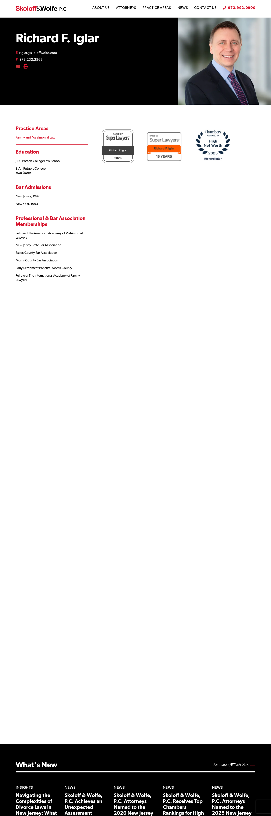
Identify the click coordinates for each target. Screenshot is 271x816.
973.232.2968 (29, 60)
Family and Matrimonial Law (35, 137)
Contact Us (205, 8)
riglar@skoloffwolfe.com (36, 53)
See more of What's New (231, 765)
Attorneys (126, 8)
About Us (101, 8)
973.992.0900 (241, 8)
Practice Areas (156, 8)
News (182, 8)
